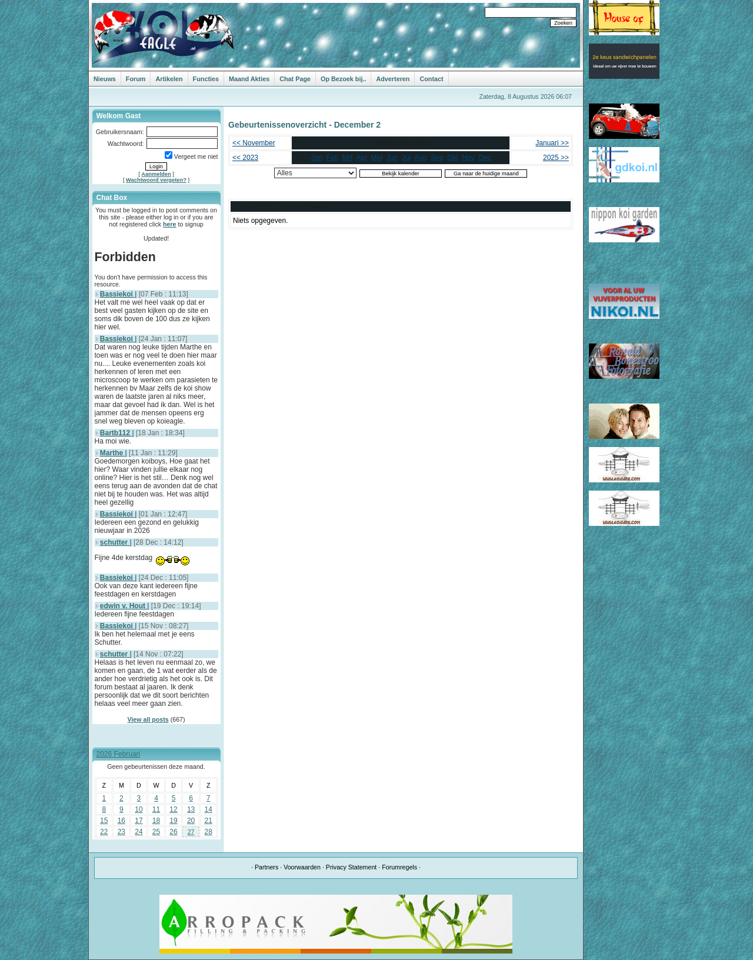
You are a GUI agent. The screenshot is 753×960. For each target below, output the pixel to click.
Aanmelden (156, 174)
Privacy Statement (351, 867)
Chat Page (295, 78)
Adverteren (392, 78)
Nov (468, 158)
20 (191, 820)
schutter (115, 542)
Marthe (112, 453)
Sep (437, 158)
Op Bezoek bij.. (343, 78)
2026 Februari (118, 754)
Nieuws (105, 78)
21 (208, 820)
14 (208, 809)
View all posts (147, 719)
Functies (206, 78)
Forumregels (399, 867)
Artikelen (168, 78)
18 (156, 820)
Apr (361, 158)
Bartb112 (116, 433)
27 (191, 831)
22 (104, 832)
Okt (452, 158)
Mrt (347, 158)
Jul (406, 158)
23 (121, 832)
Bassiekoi (117, 294)
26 (173, 832)
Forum (136, 78)
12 (173, 809)
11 (156, 809)
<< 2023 (245, 158)
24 (138, 832)
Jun (392, 158)
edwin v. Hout (123, 606)
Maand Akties (249, 78)
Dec (484, 158)
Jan (316, 158)
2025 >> (556, 158)
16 (121, 820)
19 (173, 820)
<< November (253, 143)
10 (138, 809)
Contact (431, 78)
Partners (266, 867)
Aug (420, 158)
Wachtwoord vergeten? (156, 180)
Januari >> (552, 143)
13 (191, 809)
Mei (376, 158)
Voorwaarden (302, 867)
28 (208, 832)
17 (138, 820)
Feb (332, 158)
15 (104, 820)
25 (156, 832)
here (169, 224)
